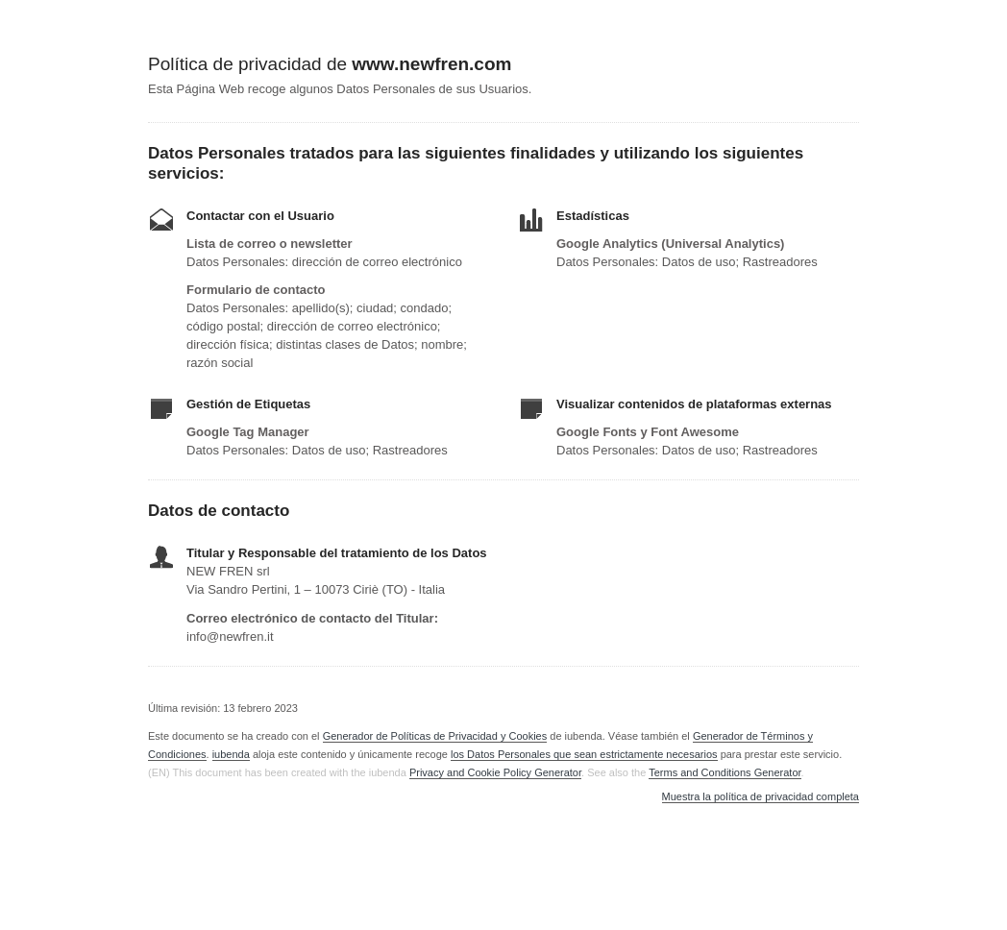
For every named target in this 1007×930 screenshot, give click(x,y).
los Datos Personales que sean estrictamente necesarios (584, 754)
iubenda (231, 754)
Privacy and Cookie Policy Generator (495, 772)
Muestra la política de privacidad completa (760, 797)
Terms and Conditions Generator (724, 772)
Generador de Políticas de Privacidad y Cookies (435, 736)
